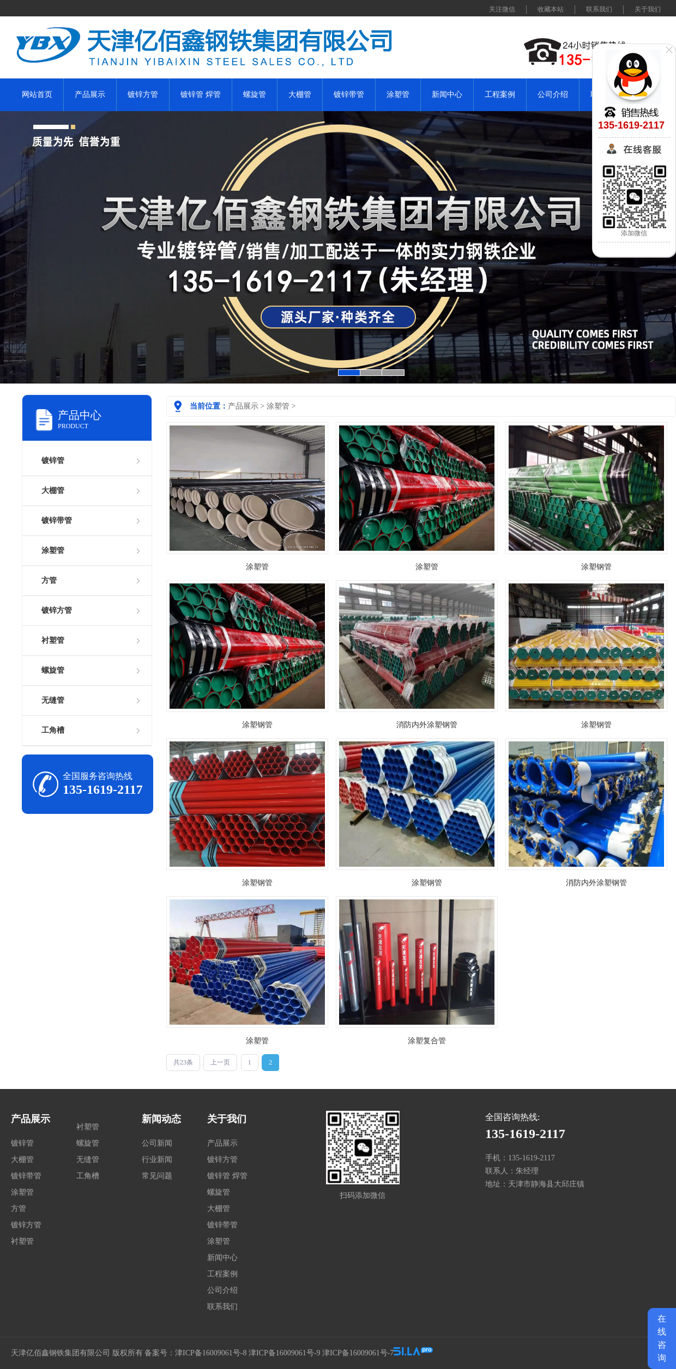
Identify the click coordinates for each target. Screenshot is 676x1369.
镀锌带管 (349, 94)
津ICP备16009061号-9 (284, 1353)
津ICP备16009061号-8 (210, 1353)
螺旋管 (254, 94)
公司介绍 (553, 94)
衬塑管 (52, 640)
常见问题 (157, 1176)
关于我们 (648, 9)
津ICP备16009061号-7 (358, 1353)
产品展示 (90, 94)
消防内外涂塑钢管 (426, 725)
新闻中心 (447, 94)
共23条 (183, 1062)
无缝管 (52, 700)
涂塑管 (398, 94)
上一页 (220, 1062)
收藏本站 (551, 9)
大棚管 (299, 94)
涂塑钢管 (596, 567)
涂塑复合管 (427, 1041)
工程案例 (500, 94)
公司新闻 (157, 1143)
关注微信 (502, 9)
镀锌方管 (143, 94)
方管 (49, 580)
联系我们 (599, 9)
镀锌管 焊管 (200, 94)
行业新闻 (157, 1159)
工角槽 (52, 730)
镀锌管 (52, 461)
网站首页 (37, 94)
